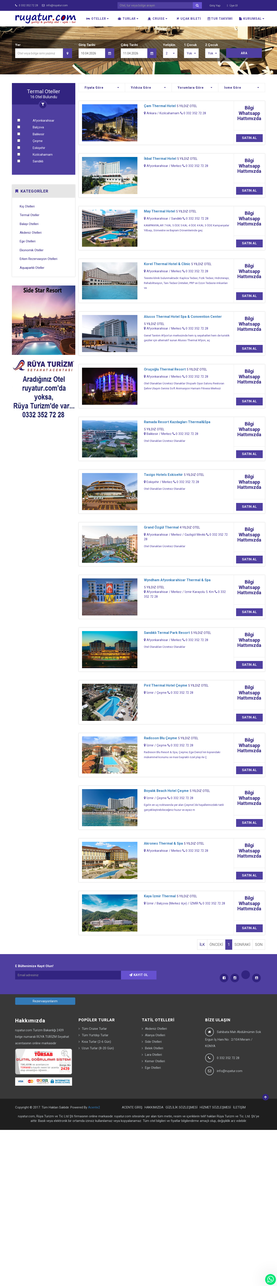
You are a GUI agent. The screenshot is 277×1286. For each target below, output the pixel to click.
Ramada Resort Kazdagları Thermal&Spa (177, 422)
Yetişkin (169, 45)
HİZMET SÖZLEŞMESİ (215, 1107)
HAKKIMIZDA (154, 1107)
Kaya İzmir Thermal (160, 896)
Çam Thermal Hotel (160, 106)
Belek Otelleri (154, 1048)
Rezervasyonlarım (45, 1001)
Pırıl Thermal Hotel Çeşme (165, 685)
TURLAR (128, 18)
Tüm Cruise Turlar (94, 1029)
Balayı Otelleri (29, 224)
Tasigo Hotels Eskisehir (163, 475)
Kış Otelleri (27, 206)
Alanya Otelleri (155, 1035)
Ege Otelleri (27, 241)
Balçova (38, 127)
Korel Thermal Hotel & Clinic (167, 264)
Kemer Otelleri (155, 1061)
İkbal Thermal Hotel (160, 159)
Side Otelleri (153, 1042)
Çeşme (38, 141)
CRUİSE (157, 18)
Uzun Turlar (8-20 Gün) (98, 1048)
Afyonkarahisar (43, 120)
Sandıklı (38, 161)
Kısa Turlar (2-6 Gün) (96, 1042)
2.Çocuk (211, 45)
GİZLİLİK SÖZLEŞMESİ (182, 1107)
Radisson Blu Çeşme (160, 738)
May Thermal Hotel (159, 211)
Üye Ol (232, 5)
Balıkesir (38, 134)
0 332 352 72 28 (26, 5)
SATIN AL (249, 138)
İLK (202, 944)
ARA (244, 53)
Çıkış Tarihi (129, 45)
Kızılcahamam (43, 155)
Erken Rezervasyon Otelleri (38, 259)
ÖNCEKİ (216, 944)
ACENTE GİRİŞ (132, 1107)
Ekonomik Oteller (31, 250)
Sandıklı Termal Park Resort (167, 633)
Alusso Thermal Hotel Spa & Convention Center (183, 317)
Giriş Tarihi (87, 45)
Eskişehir (39, 148)
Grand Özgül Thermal (161, 527)
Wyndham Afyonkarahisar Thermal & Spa (177, 580)
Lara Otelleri (153, 1055)
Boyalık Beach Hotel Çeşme (166, 791)
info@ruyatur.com (55, 5)
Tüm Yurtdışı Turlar (95, 1035)
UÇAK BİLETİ (189, 18)
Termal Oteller (29, 215)
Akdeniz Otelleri (31, 233)
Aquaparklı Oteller (32, 268)
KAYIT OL (138, 975)
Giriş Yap (215, 5)
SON (259, 944)
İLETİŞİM (239, 1107)
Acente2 (94, 1107)
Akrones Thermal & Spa (163, 843)
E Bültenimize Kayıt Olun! (34, 966)
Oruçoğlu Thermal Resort (165, 369)
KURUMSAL (251, 18)
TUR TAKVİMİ (220, 18)
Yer (18, 45)
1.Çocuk (190, 45)
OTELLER (97, 18)
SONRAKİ (242, 944)
